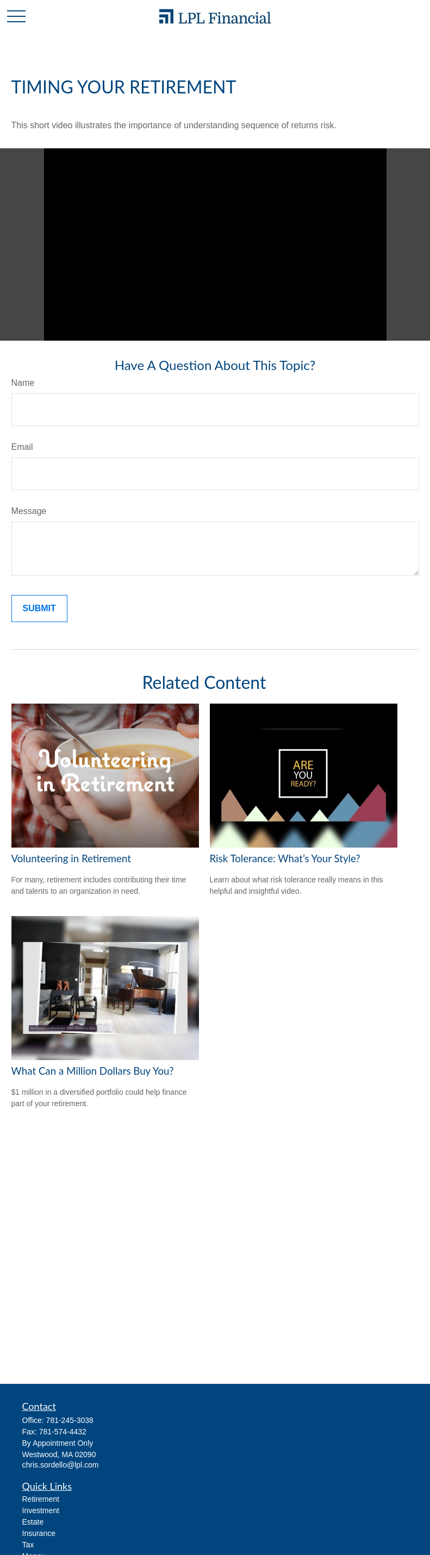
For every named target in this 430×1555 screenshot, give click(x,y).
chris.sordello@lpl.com (60, 1464)
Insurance (38, 1533)
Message (29, 511)
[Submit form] (39, 608)
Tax (28, 1544)
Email (22, 447)
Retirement (40, 1499)
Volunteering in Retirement (71, 858)
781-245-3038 (70, 1420)
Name (23, 382)
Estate (33, 1522)
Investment (40, 1510)
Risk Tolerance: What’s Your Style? (285, 858)
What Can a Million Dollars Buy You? (92, 1071)
